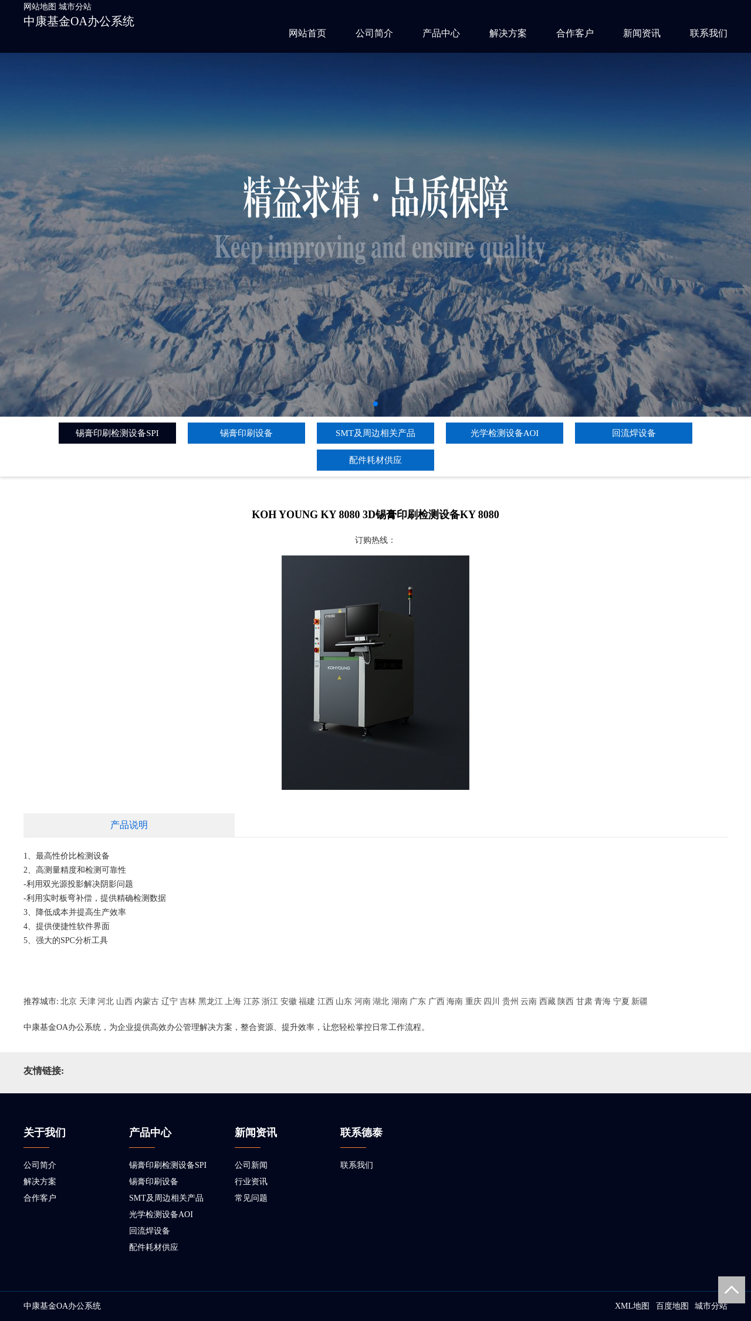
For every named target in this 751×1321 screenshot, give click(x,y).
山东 (344, 1001)
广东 (418, 1001)
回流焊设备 (634, 433)
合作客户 (575, 33)
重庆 (473, 1001)
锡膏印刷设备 (246, 433)
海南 (454, 1001)
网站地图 (39, 6)
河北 (105, 1001)
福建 (307, 1001)
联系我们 (709, 33)
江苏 (251, 1001)
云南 (528, 1001)
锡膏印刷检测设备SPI (117, 433)
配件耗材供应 (375, 460)
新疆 (639, 1001)
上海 (233, 1001)
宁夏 (621, 1001)
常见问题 (251, 1198)
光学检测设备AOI (505, 433)
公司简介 (374, 33)
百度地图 (672, 1306)
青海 (602, 1001)
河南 (362, 1001)
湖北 (381, 1001)
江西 (325, 1001)
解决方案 (508, 33)
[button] (375, 403)
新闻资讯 (642, 33)
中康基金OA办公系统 (78, 21)
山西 (124, 1001)
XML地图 (632, 1306)
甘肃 (584, 1001)
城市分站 (75, 6)
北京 (68, 1001)
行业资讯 (251, 1181)
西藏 (547, 1001)
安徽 (288, 1001)
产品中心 (441, 33)
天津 (87, 1001)
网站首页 (307, 33)
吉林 (188, 1001)
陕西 (565, 1001)
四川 (491, 1001)
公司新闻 (251, 1165)
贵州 (510, 1001)
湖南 (399, 1001)
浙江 (270, 1001)
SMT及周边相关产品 (375, 433)
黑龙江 (210, 1001)
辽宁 (169, 1001)
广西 (436, 1001)
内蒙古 (146, 1001)
